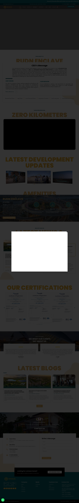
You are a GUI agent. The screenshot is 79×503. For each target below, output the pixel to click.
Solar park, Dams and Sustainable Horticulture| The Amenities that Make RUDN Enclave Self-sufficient (12, 255)
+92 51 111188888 (12, 450)
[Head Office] (7, 439)
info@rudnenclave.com (14, 456)
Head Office (12, 439)
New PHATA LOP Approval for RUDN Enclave (33, 254)
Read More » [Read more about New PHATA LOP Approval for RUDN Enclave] (28, 267)
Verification (41, 7)
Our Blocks (29, 7)
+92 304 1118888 (12, 452)
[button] (33, 184)
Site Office (12, 444)
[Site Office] (7, 445)
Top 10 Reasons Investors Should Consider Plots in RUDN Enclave (61, 391)
